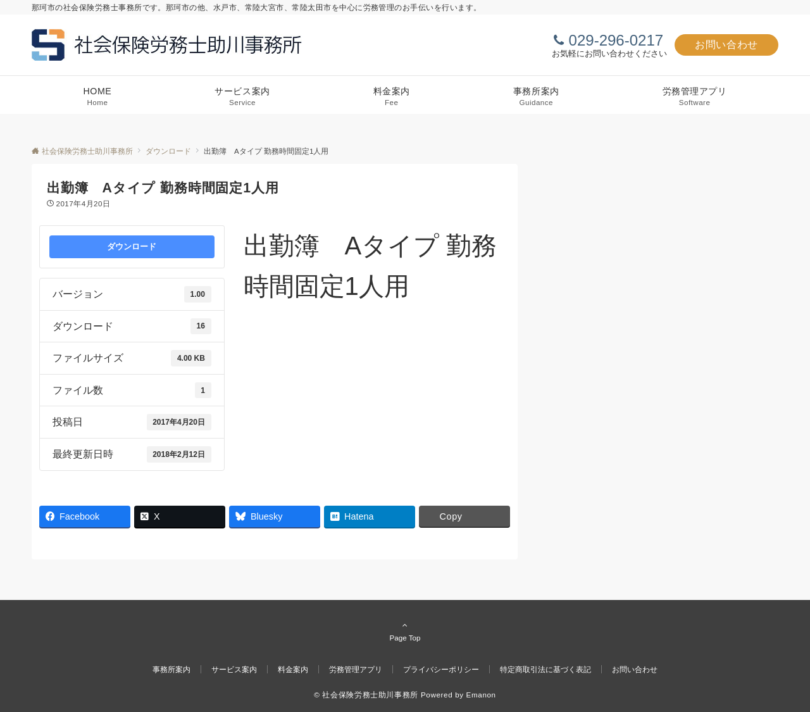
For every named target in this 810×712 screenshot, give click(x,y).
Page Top (405, 631)
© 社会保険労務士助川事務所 (366, 694)
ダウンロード (131, 246)
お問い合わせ (726, 44)
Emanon (481, 694)
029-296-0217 (616, 40)
